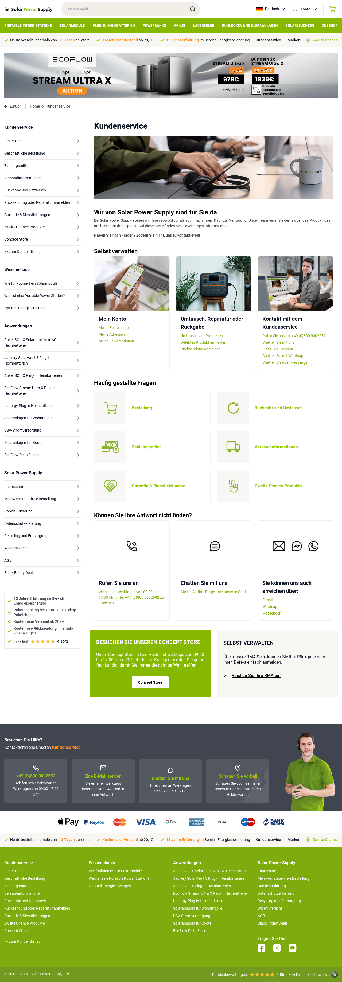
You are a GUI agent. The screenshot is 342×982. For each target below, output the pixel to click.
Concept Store (150, 682)
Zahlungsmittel (16, 886)
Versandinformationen (23, 893)
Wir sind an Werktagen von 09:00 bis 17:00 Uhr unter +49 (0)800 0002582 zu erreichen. (131, 597)
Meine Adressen (112, 334)
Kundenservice (268, 40)
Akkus (179, 25)
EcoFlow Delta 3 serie (190, 931)
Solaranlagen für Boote (192, 923)
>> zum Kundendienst (22, 941)
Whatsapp (270, 606)
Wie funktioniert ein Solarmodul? (115, 871)
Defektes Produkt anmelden (203, 342)
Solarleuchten (300, 25)
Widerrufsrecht (270, 908)
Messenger (271, 613)
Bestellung (13, 871)
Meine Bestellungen (115, 328)
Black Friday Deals (273, 923)
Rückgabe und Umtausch (25, 901)
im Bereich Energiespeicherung (208, 40)
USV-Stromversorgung (191, 916)
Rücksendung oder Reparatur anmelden (37, 908)
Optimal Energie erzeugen (110, 886)
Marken (293, 40)
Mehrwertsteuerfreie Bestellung (283, 878)
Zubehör (330, 25)
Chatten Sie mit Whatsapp (283, 356)
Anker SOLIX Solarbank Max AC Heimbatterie (210, 871)
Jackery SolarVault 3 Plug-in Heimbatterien (208, 878)
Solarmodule (72, 25)
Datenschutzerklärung (276, 893)
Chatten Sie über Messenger (285, 362)
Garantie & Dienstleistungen (27, 916)
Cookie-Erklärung (272, 886)
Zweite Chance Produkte (24, 923)
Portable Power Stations (28, 25)
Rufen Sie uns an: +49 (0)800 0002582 (294, 336)
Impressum (267, 871)
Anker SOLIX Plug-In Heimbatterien (202, 886)
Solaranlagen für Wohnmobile (197, 908)
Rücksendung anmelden (200, 349)
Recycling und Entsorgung (279, 901)
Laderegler (203, 25)
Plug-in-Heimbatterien (114, 25)
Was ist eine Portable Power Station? (119, 878)
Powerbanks (154, 25)
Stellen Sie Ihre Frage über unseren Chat (213, 592)
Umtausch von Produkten (202, 336)
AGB (261, 916)
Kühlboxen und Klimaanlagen (250, 25)
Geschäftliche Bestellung (24, 878)
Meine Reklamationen (116, 341)
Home (35, 106)
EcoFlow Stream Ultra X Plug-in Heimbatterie (210, 893)
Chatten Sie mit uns (278, 342)
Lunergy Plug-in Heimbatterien (198, 901)
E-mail (267, 600)
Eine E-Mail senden (277, 349)
